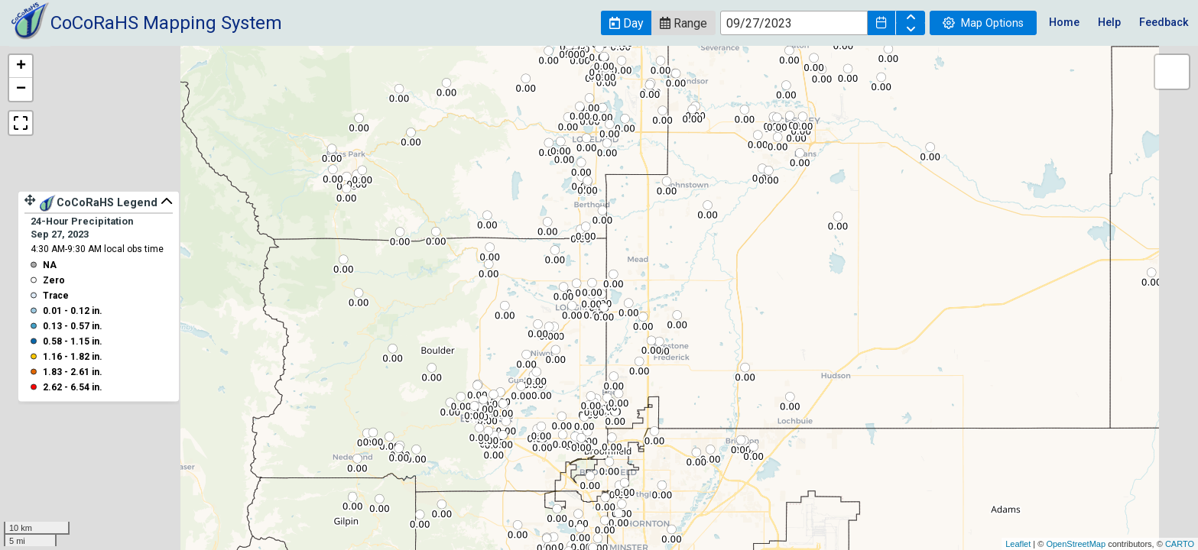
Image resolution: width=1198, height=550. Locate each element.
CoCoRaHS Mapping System (166, 23)
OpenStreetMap (1075, 543)
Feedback (1164, 22)
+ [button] (21, 66)
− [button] (21, 89)
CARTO (1179, 543)
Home (1064, 22)
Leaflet (1018, 543)
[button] (626, 23)
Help (1109, 22)
